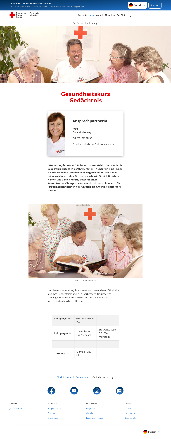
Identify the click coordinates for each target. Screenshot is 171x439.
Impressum (130, 413)
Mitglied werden (55, 408)
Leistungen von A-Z (94, 418)
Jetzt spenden (16, 408)
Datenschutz (130, 418)
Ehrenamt (52, 413)
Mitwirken (110, 15)
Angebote (82, 15)
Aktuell (99, 15)
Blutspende (53, 418)
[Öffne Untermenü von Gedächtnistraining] (85, 23)
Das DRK (121, 15)
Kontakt (128, 408)
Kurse (91, 15)
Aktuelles (90, 413)
